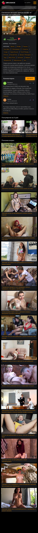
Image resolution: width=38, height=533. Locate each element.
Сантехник (20, 57)
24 (10, 3)
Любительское (17, 60)
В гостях (6, 55)
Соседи (6, 52)
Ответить (5, 96)
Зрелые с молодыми (25, 55)
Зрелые (13, 46)
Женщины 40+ (7, 60)
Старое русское (14, 52)
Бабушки (27, 57)
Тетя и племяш (25, 52)
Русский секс (13, 55)
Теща (5, 57)
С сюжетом (25, 49)
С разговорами (16, 49)
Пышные (25, 46)
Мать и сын (12, 57)
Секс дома (6, 49)
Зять (25, 60)
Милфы (19, 46)
